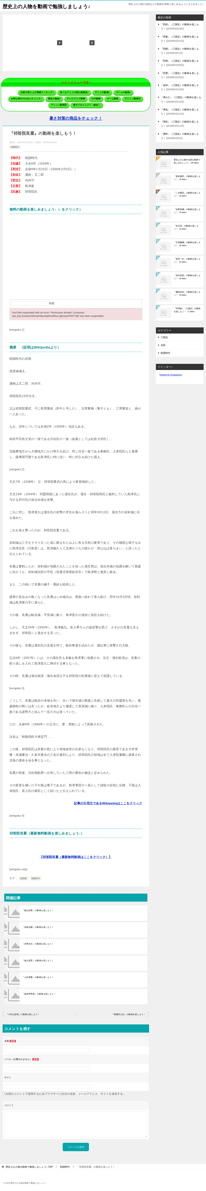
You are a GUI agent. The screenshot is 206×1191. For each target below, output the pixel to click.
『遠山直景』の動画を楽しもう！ (38, 960)
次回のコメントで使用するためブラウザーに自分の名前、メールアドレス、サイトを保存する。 (65, 1093)
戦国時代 (15, 147)
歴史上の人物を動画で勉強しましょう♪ (48, 6)
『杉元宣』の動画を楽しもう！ (186, 227)
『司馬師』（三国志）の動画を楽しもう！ (187, 310)
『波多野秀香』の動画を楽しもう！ (39, 994)
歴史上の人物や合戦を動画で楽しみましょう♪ (187, 161)
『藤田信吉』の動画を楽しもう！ (187, 293)
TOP (29, 1166)
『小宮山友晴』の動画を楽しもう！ (23, 1014)
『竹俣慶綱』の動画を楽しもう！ (187, 244)
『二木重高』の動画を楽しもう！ (187, 194)
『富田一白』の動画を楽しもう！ (187, 260)
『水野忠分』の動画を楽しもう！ (38, 944)
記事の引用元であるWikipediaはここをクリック (108, 803)
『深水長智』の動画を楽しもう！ (187, 277)
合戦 (163, 345)
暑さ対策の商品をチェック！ (75, 118)
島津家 (23, 878)
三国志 (164, 337)
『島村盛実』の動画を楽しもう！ (187, 178)
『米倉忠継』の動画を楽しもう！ (38, 927)
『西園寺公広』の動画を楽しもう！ (129, 1014)
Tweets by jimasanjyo (170, 374)
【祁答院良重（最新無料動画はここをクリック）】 (76, 857)
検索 (51, 303)
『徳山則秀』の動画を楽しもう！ (38, 910)
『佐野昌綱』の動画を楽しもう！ (187, 211)
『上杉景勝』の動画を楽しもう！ (38, 977)
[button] (59, 42)
